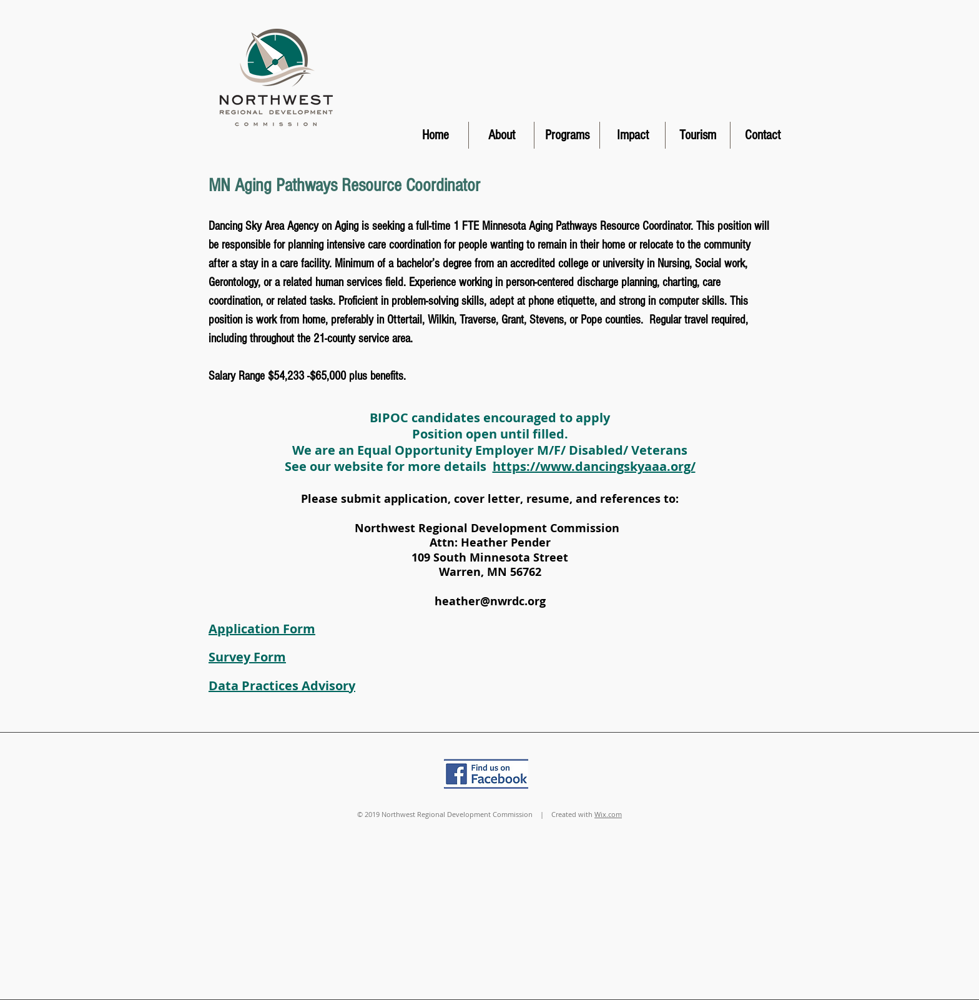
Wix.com (608, 814)
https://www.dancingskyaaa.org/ (594, 466)
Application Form (262, 628)
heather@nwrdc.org (490, 601)
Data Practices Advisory (282, 685)
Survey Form (247, 656)
